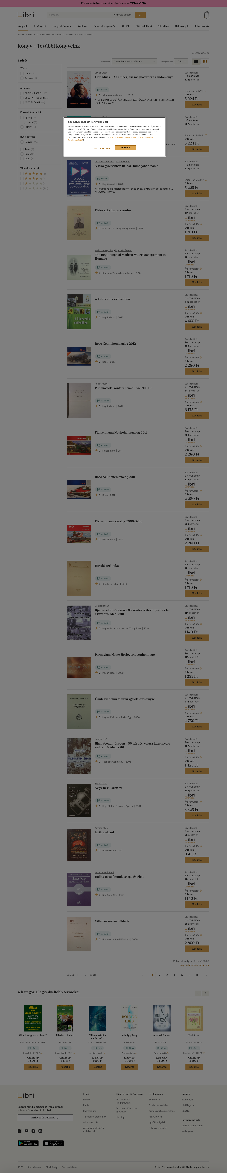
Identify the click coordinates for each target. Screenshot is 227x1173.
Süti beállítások (102, 148)
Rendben (125, 147)
